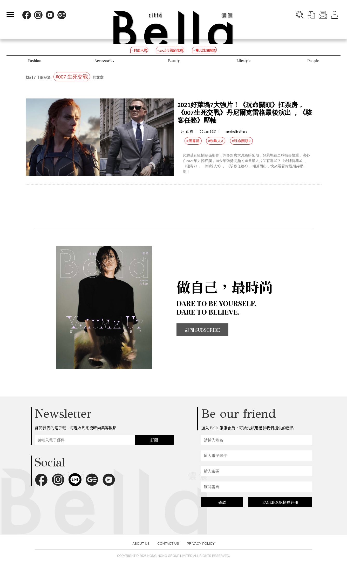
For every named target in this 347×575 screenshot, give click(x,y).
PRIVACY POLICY (201, 543)
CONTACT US (168, 543)
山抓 (189, 131)
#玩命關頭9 (241, 141)
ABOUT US (140, 543)
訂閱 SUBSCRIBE (202, 330)
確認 (222, 502)
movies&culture (236, 131)
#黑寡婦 (193, 141)
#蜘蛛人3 (215, 141)
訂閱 (154, 440)
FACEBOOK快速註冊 (280, 502)
